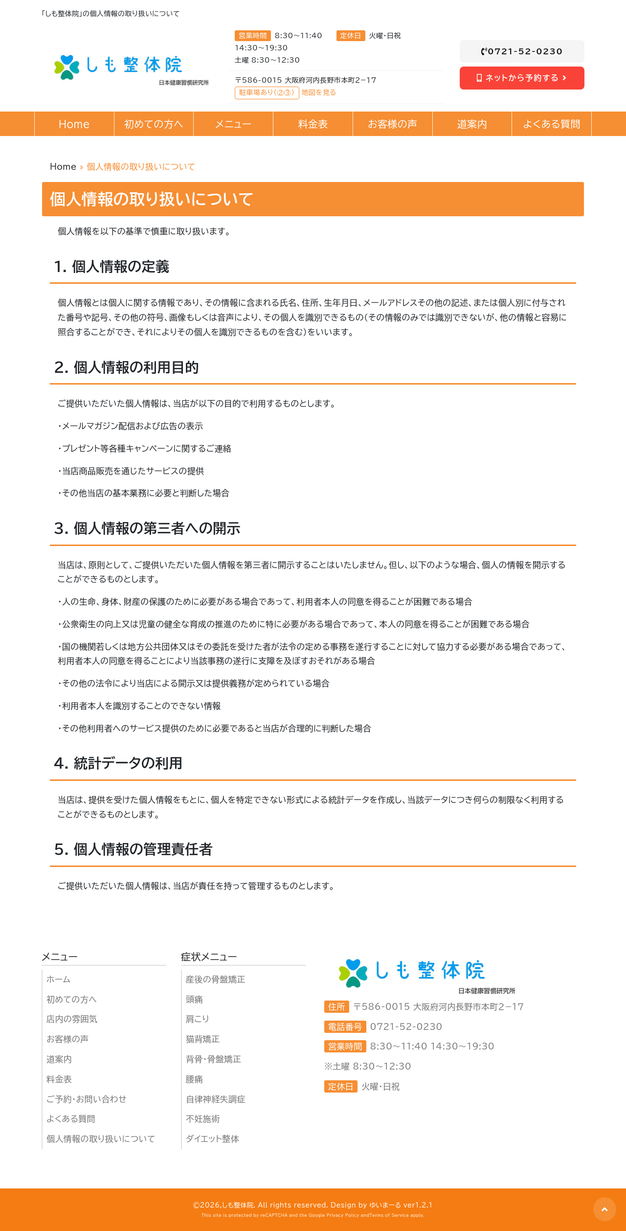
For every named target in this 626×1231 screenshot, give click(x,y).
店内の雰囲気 (71, 1019)
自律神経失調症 (216, 1099)
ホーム (58, 979)
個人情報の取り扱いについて (101, 1139)
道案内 (59, 1059)
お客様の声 (67, 1039)
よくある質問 (70, 1119)
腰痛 (194, 1079)
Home (63, 166)
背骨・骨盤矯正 (213, 1059)
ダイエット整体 (212, 1139)
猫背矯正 (203, 1039)
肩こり (197, 1019)
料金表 (59, 1079)
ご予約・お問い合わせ (86, 1099)
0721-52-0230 (522, 51)
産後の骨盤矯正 (216, 979)
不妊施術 (203, 1119)
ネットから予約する (522, 78)
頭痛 (194, 999)
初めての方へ (71, 999)
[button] (604, 1209)
